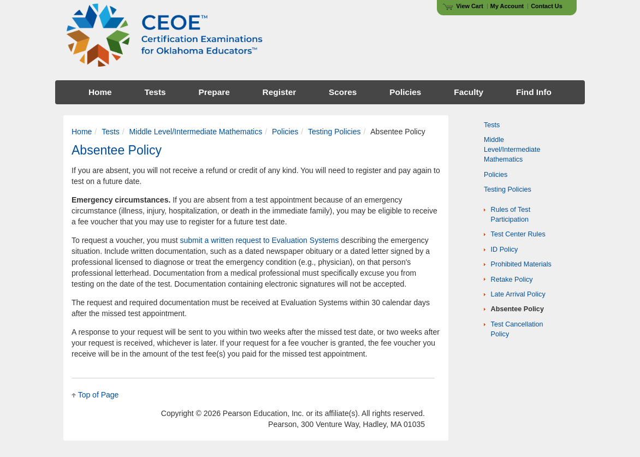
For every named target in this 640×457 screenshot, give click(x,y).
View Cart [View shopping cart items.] (463, 6)
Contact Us (546, 6)
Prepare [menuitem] (213, 92)
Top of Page (98, 394)
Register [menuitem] (280, 92)
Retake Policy (512, 279)
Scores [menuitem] (343, 92)
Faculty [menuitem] (468, 92)
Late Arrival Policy (518, 294)
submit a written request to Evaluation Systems (259, 240)
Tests (111, 131)
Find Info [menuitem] (534, 92)
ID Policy (504, 249)
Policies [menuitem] (405, 92)
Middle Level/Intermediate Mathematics (196, 131)
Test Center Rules (518, 234)
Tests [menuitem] (155, 92)
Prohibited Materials (521, 264)
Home (82, 131)
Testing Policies (334, 131)
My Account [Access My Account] (507, 6)
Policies (285, 131)
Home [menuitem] (100, 92)
